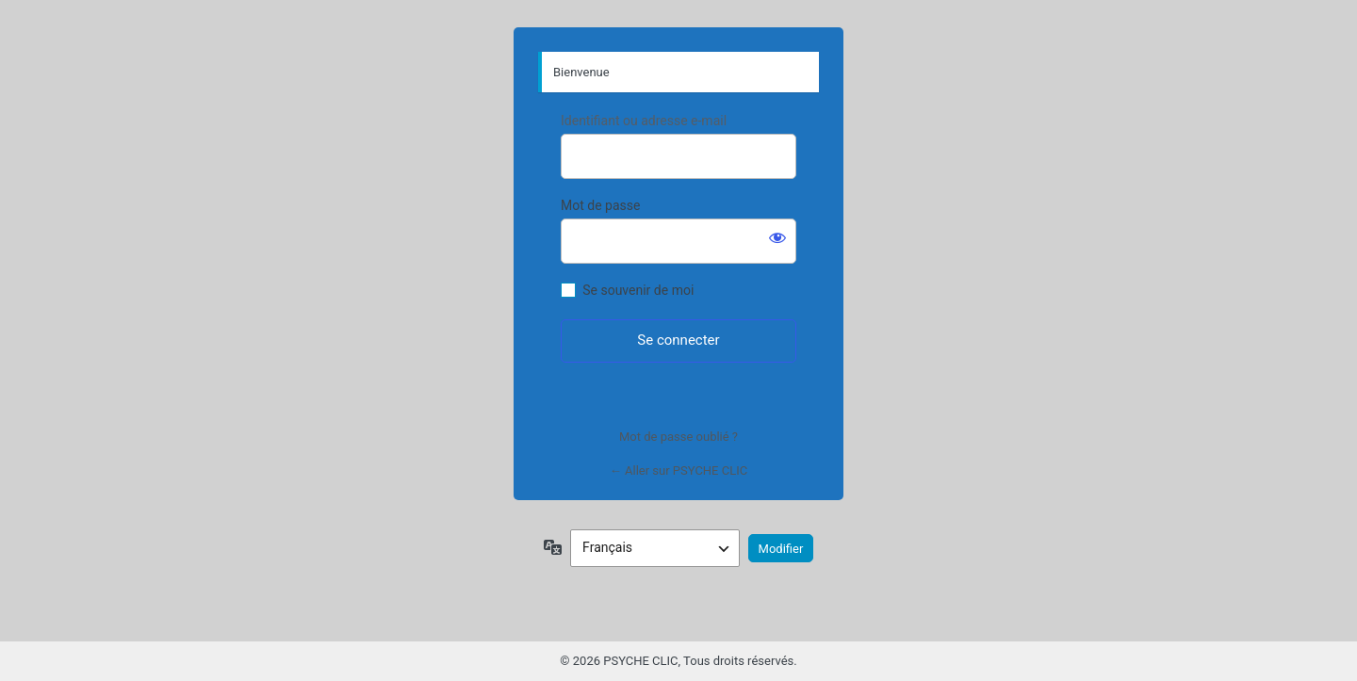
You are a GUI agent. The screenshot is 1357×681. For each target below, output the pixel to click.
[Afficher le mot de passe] (777, 237)
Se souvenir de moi (638, 290)
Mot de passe (600, 205)
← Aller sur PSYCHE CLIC (678, 470)
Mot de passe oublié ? (678, 437)
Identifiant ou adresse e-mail (644, 120)
